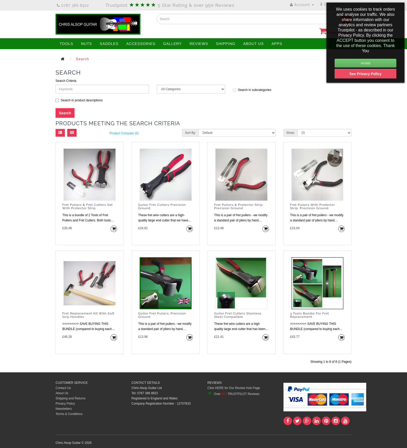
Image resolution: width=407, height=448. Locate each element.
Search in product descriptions (79, 100)
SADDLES (109, 44)
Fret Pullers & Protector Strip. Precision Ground (238, 206)
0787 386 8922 (73, 5)
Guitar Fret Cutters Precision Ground (162, 206)
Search (82, 59)
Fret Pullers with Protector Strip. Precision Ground (312, 206)
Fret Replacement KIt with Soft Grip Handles (88, 315)
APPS (277, 44)
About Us (62, 393)
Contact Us (63, 388)
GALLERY (172, 44)
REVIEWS (198, 44)
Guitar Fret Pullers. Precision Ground (162, 315)
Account (302, 5)
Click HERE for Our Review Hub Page (233, 388)
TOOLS (66, 44)
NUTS (86, 44)
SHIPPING (225, 44)
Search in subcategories (252, 90)
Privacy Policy (65, 403)
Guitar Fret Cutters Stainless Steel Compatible (237, 315)
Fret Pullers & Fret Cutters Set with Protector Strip (87, 206)
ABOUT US (253, 44)
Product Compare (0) (124, 133)
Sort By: (190, 133)
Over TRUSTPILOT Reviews (233, 394)
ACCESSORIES (140, 44)
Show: (290, 133)
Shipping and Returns (70, 398)
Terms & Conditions (69, 414)
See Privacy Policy (365, 74)
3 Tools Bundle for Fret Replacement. (309, 315)
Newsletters (64, 409)
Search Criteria (66, 81)
